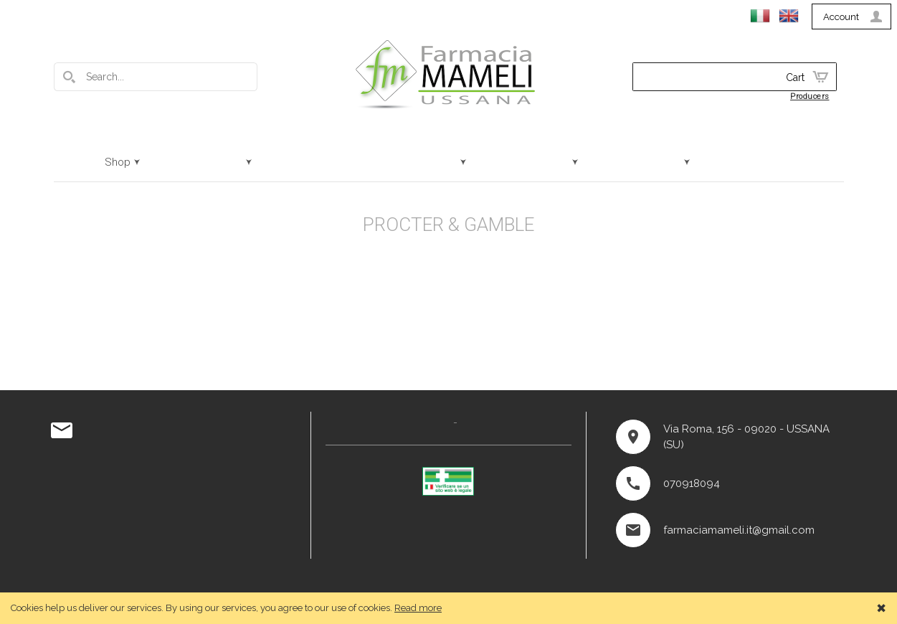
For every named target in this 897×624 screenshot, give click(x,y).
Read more (418, 607)
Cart (795, 77)
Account (841, 16)
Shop (117, 162)
